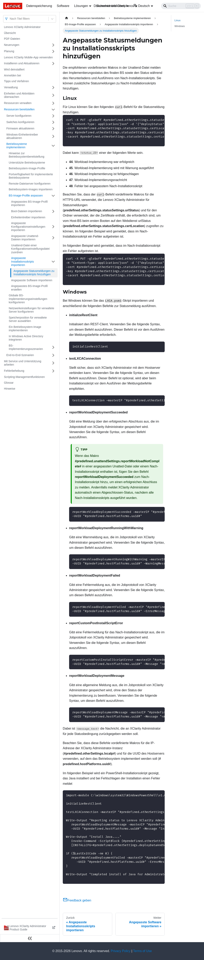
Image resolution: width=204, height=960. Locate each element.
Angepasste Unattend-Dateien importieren (25, 237)
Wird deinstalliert (14, 69)
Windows (179, 26)
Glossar (9, 382)
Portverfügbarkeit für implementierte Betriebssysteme (31, 176)
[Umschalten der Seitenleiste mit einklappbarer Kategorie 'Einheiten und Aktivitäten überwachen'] (53, 95)
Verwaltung (11, 87)
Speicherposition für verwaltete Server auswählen (28, 319)
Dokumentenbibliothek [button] (109, 6)
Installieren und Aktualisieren (21, 63)
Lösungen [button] (81, 6)
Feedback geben (77, 900)
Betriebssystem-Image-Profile (27, 168)
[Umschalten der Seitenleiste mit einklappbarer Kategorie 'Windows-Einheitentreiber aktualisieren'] (53, 136)
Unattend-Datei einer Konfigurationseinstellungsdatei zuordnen (30, 249)
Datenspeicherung (39, 6)
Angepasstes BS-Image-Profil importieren (29, 203)
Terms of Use (142, 951)
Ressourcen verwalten (18, 103)
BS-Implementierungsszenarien (26, 347)
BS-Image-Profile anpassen (26, 195)
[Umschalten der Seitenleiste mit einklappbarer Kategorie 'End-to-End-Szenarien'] (53, 355)
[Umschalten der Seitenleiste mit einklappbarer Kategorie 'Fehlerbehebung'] (53, 371)
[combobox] (10, 18)
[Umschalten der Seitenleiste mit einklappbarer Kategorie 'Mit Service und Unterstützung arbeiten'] (53, 363)
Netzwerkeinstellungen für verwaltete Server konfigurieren (31, 310)
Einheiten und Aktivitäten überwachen (19, 95)
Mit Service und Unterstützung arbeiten (22, 363)
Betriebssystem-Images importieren (30, 189)
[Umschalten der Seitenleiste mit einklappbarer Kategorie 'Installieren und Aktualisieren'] (53, 63)
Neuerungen (11, 44)
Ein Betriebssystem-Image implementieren (25, 328)
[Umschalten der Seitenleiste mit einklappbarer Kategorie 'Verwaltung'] (53, 87)
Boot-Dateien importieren (26, 211)
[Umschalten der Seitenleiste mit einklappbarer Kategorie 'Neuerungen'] (53, 45)
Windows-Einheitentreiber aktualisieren (22, 136)
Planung (9, 51)
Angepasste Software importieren (31, 280)
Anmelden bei (12, 75)
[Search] (181, 6)
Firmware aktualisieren (20, 128)
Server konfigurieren (18, 115)
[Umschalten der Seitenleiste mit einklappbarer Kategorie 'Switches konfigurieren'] (53, 122)
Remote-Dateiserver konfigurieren (29, 183)
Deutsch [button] (141, 6)
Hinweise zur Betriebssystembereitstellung (26, 155)
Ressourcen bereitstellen (19, 109)
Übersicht (10, 33)
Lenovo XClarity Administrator (22, 27)
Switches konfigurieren (20, 122)
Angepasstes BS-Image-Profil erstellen (29, 287)
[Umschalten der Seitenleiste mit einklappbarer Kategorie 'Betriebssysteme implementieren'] (53, 145)
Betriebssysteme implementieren (16, 145)
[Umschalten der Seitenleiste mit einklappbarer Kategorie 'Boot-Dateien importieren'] (53, 211)
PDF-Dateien (12, 38)
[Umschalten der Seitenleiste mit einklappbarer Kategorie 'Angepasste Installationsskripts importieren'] (53, 261)
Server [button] (13, 6)
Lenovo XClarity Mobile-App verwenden (28, 57)
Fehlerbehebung (14, 370)
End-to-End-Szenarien (20, 355)
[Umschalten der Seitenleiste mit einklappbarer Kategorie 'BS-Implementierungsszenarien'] (53, 347)
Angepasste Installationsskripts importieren (22, 261)
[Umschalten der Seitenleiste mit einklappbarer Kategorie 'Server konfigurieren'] (53, 116)
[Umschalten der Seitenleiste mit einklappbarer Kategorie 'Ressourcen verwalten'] (53, 103)
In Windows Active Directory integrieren (26, 338)
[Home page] (66, 18)
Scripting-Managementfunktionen (24, 376)
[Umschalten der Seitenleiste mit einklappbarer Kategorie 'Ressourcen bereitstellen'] (53, 109)
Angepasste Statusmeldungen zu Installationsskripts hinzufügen (34, 272)
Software (63, 6)
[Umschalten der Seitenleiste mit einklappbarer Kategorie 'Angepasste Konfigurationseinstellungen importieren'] (53, 226)
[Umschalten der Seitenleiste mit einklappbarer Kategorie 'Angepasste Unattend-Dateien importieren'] (53, 238)
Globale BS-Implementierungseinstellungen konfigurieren (28, 299)
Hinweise (9, 388)
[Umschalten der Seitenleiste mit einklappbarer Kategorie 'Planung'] (53, 51)
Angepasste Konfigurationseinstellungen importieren (28, 226)
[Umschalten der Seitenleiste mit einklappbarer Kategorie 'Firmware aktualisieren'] (53, 128)
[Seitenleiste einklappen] (30, 938)
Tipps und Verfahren (16, 81)
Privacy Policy (121, 951)
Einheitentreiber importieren (28, 217)
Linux (177, 20)
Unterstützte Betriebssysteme (27, 162)
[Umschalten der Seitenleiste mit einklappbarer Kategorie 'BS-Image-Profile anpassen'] (53, 196)
